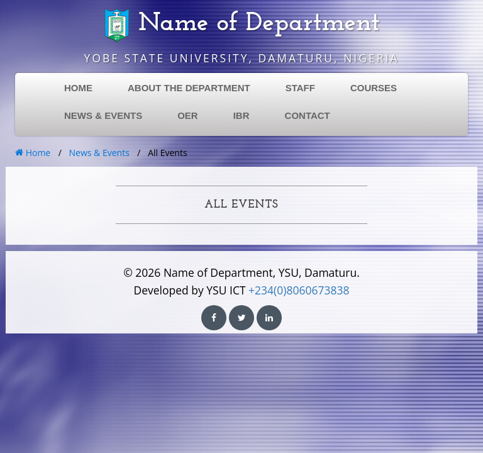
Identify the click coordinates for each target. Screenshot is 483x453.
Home (32, 153)
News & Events (99, 153)
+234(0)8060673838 (298, 290)
